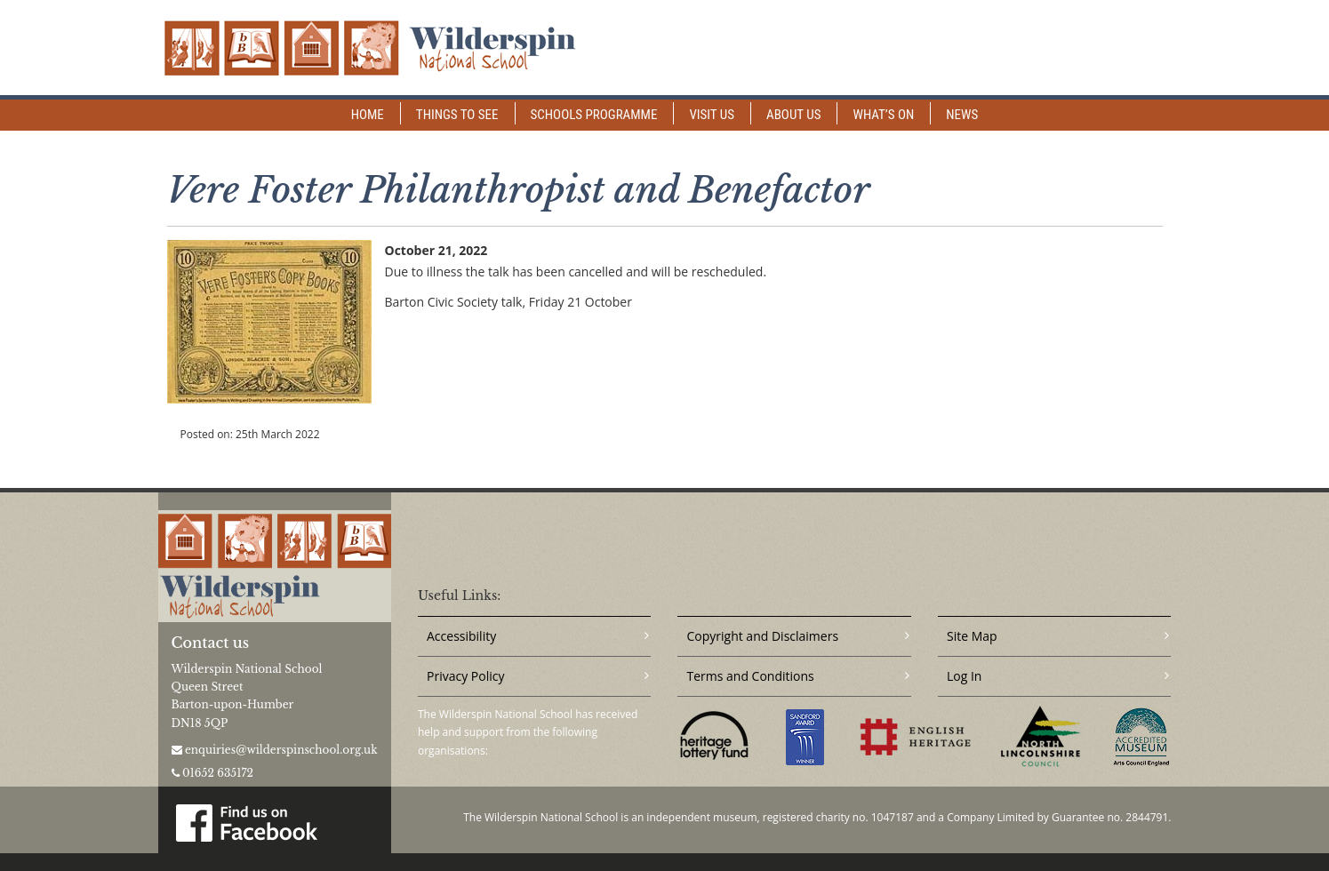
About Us (793, 115)
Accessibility (461, 635)
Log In (964, 675)
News (962, 115)
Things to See (457, 115)
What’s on (883, 115)
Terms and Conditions (749, 675)
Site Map (972, 635)
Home (367, 115)
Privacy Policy (465, 675)
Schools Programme (594, 115)
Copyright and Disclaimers (762, 635)
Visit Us (711, 115)
